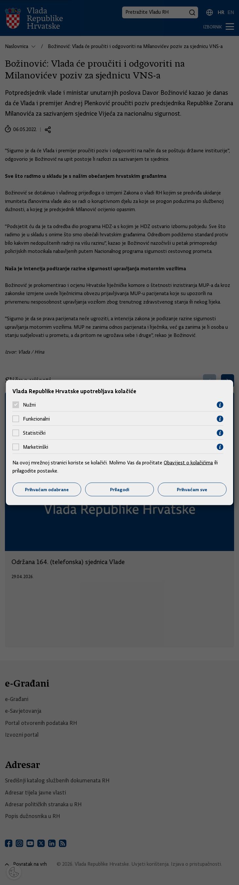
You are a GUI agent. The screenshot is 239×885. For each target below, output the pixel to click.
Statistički (34, 433)
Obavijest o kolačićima (188, 462)
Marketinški (35, 447)
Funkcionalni (36, 419)
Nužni (29, 405)
